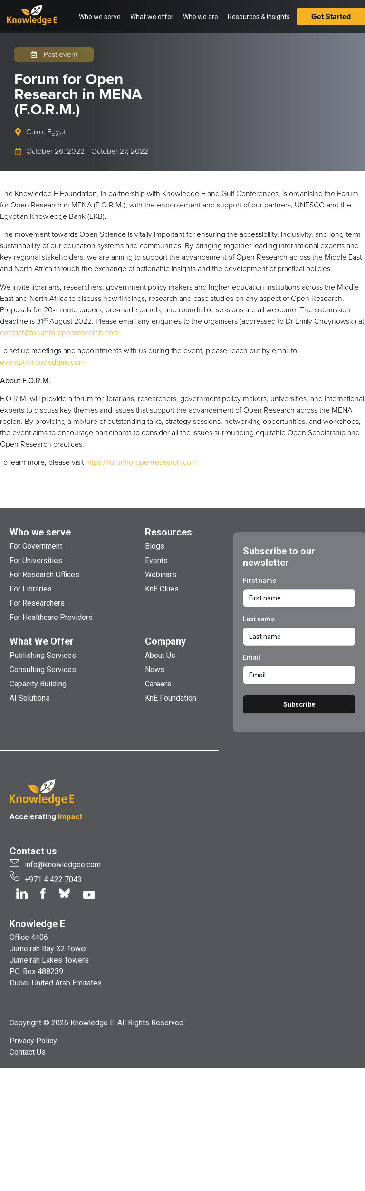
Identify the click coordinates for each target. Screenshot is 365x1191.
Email (251, 657)
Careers (158, 683)
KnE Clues (162, 588)
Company (165, 641)
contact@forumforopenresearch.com (59, 332)
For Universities (36, 560)
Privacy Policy (33, 1040)
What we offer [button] (151, 16)
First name (259, 580)
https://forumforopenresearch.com (141, 462)
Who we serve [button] (100, 16)
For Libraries (31, 588)
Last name (259, 619)
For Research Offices (44, 574)
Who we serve (40, 532)
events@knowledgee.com (42, 361)
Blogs (154, 546)
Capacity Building (38, 683)
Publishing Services (43, 655)
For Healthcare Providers (51, 617)
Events (156, 560)
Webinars (160, 574)
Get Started (331, 16)
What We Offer (42, 641)
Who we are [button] (200, 16)
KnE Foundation (170, 698)
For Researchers (37, 603)
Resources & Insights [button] (259, 16)
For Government (36, 546)
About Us (160, 655)
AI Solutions (30, 698)
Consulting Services (43, 669)
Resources (168, 532)
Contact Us (28, 1052)
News (154, 669)
